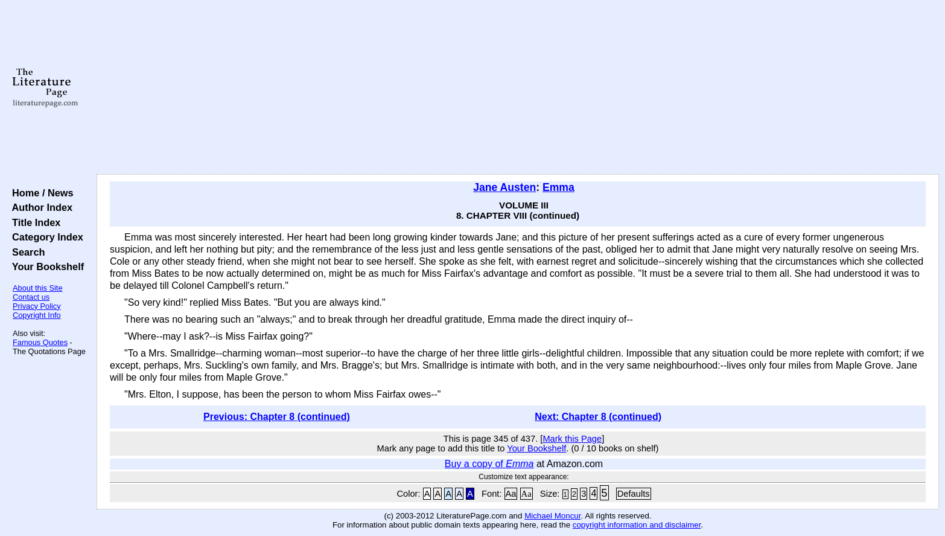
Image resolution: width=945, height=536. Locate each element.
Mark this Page (572, 439)
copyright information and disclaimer (637, 524)
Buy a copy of (489, 464)
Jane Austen (504, 187)
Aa (511, 494)
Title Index (33, 222)
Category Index (45, 236)
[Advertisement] (518, 87)
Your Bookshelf (45, 266)
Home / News (40, 192)
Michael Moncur (552, 515)
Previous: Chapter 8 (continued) (276, 417)
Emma (558, 187)
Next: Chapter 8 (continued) (598, 417)
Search (26, 252)
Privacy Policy (37, 306)
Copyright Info (37, 315)
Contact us (31, 297)
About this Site (38, 287)
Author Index (39, 207)
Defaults (633, 494)
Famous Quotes (40, 342)
